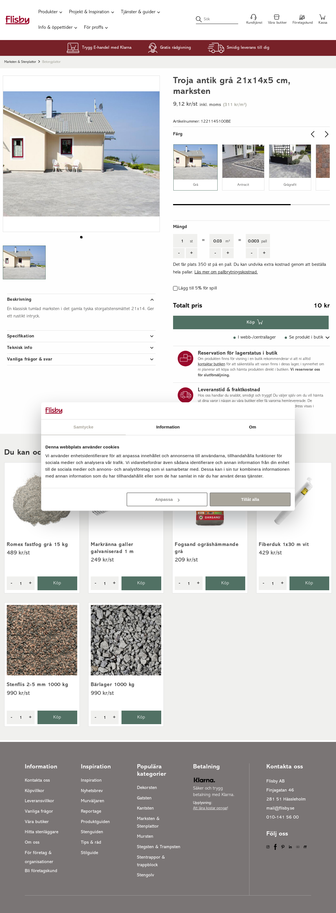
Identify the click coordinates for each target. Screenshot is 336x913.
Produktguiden (95, 822)
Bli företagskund (41, 871)
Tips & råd (91, 842)
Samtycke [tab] (84, 427)
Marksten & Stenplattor (20, 62)
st (191, 241)
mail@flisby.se (280, 808)
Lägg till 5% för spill (197, 288)
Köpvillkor (34, 791)
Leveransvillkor (39, 801)
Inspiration (91, 780)
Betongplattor (51, 62)
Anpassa (167, 499)
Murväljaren (92, 801)
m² (228, 241)
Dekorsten (147, 788)
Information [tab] (168, 427)
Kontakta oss (37, 780)
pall (264, 241)
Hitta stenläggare (41, 832)
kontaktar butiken (211, 364)
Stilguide (89, 853)
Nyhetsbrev (92, 791)
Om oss (32, 842)
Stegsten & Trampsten (158, 847)
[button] (81, 237)
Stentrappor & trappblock (151, 861)
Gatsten (144, 798)
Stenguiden (92, 832)
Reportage (91, 811)
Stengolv (145, 875)
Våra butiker (37, 822)
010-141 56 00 (282, 817)
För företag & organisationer (39, 857)
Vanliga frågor (39, 811)
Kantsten (145, 808)
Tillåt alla (250, 499)
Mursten (145, 836)
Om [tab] (252, 427)
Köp (251, 322)
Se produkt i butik (306, 337)
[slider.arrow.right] (325, 134)
